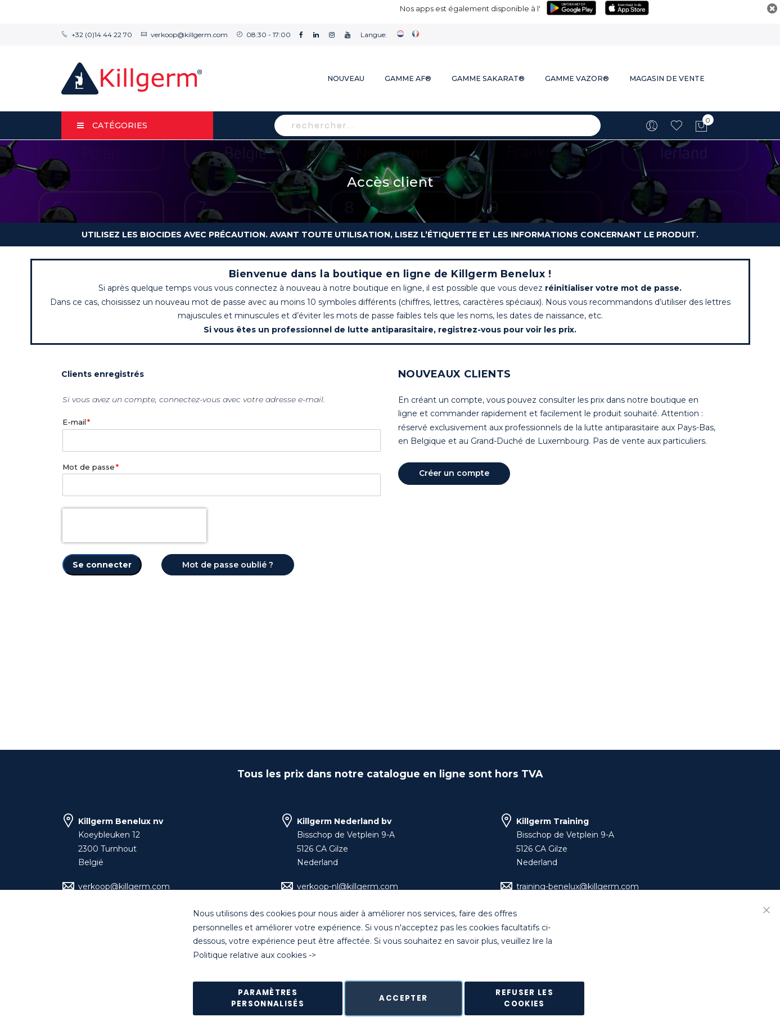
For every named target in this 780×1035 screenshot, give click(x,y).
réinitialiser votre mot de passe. (613, 288)
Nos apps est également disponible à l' (470, 8)
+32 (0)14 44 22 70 (101, 34)
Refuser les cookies (524, 998)
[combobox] (437, 125)
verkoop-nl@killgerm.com (347, 886)
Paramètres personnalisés (268, 998)
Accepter (403, 998)
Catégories (112, 125)
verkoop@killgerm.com (189, 34)
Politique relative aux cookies (249, 955)
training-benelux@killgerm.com (577, 886)
